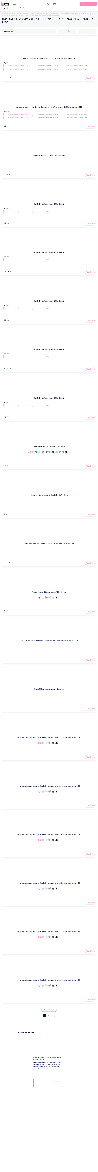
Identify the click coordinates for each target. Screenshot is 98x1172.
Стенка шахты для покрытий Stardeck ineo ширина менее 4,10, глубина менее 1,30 (49, 980)
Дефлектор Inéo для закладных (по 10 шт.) (49, 446)
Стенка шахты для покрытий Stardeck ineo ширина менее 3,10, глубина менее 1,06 (49, 737)
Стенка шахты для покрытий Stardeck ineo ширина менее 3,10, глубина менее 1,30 (49, 931)
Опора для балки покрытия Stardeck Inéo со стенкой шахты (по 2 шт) (49, 543)
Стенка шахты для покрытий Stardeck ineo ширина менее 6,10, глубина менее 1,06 (49, 883)
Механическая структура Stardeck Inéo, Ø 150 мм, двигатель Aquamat (49, 58)
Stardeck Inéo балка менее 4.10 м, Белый (49, 252)
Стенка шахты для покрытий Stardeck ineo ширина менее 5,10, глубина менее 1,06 (49, 834)
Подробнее (89, 78)
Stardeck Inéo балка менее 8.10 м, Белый (49, 398)
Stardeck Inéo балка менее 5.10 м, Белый (49, 301)
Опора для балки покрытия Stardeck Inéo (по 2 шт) (49, 495)
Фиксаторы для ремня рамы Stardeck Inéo (49, 155)
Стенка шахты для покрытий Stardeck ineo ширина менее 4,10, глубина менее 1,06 (49, 786)
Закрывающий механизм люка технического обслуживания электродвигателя (49, 640)
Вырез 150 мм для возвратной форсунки (49, 689)
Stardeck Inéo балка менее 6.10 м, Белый (49, 349)
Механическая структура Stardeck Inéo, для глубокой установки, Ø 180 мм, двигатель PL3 (49, 107)
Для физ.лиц (8, 8)
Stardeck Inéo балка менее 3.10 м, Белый (49, 204)
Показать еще (49, 1010)
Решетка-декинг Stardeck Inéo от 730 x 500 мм (49, 592)
